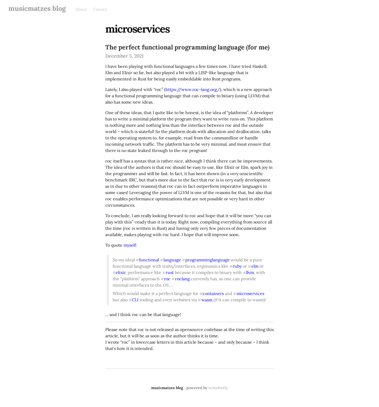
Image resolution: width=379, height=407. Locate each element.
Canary (100, 9)
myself (129, 245)
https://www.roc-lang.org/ (193, 89)
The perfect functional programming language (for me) (187, 47)
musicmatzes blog (37, 8)
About (81, 9)
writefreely (218, 387)
